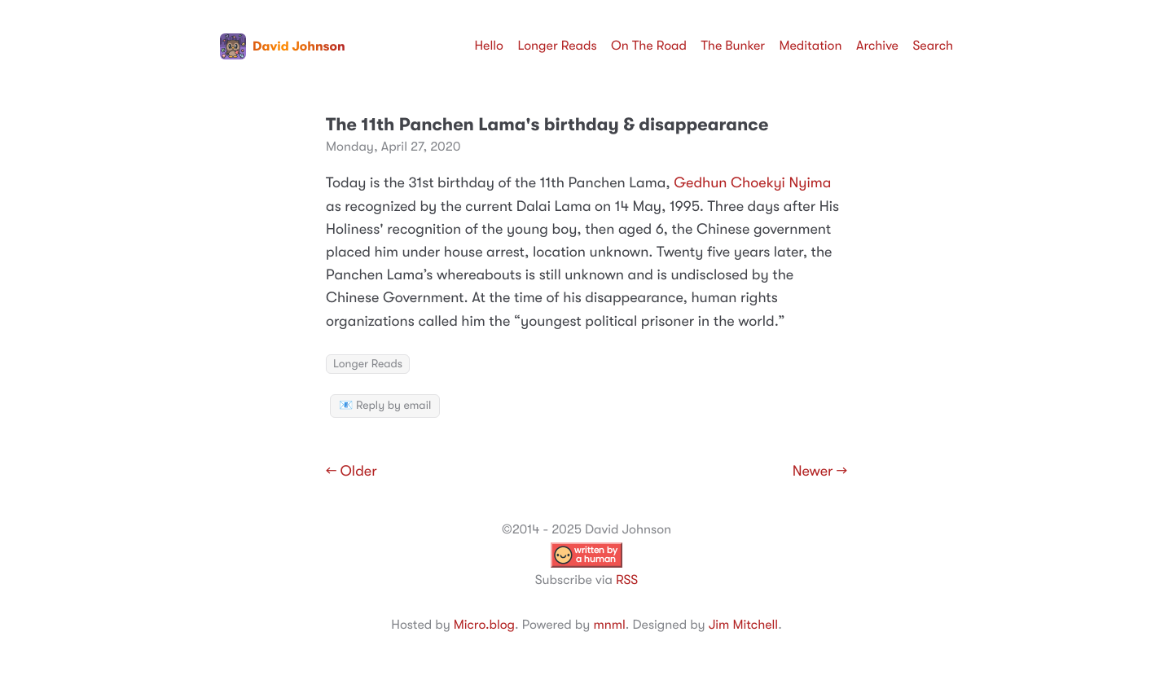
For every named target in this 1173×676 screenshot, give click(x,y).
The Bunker (733, 45)
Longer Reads (556, 45)
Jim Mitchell (743, 624)
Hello (488, 45)
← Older (351, 471)
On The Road (649, 45)
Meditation (811, 45)
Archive (877, 45)
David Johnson (282, 46)
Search (932, 45)
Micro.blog (484, 624)
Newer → (820, 471)
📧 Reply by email (385, 405)
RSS (627, 580)
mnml (609, 624)
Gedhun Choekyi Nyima (752, 183)
